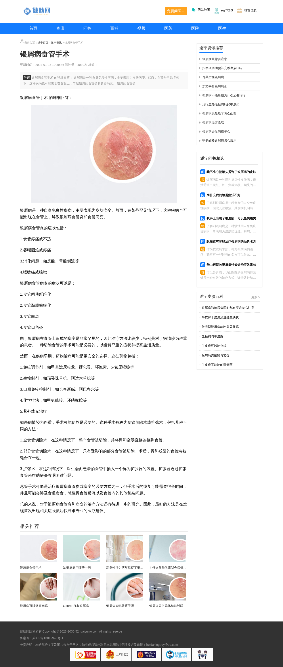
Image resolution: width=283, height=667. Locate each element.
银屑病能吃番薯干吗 (120, 606)
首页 (33, 28)
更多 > (255, 297)
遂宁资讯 (56, 42)
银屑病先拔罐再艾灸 (214, 355)
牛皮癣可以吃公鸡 (212, 346)
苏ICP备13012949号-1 (47, 638)
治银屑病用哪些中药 (77, 567)
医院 (195, 28)
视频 (141, 28)
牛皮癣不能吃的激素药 (216, 365)
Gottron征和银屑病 (76, 606)
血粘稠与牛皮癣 (211, 336)
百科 (114, 28)
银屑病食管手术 (31, 567)
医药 (168, 28)
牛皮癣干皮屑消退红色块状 (219, 317)
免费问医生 (176, 11)
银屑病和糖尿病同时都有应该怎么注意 (226, 308)
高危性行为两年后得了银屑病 (124, 568)
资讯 (60, 28)
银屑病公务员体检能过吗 (166, 606)
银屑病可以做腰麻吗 (34, 606)
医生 (222, 28)
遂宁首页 (43, 42)
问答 (87, 28)
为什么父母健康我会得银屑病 (167, 568)
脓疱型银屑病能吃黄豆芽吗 (219, 327)
